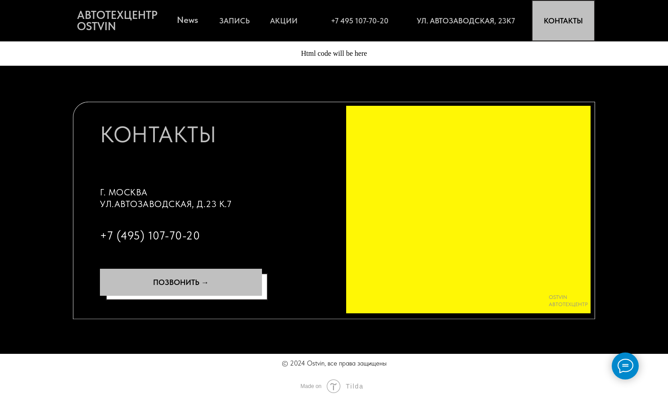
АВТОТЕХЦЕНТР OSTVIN (117, 20)
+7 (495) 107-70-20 (150, 235)
